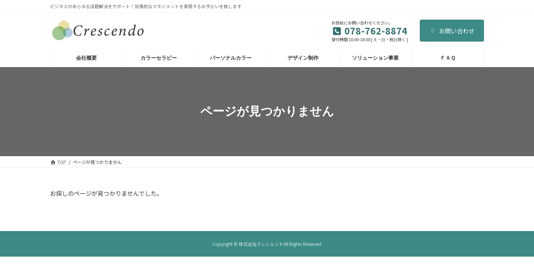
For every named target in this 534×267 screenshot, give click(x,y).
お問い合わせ (452, 30)
